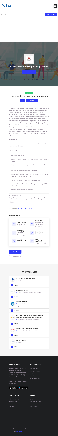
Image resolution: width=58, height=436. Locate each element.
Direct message (29, 72)
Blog (31, 399)
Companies (34, 368)
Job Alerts (33, 376)
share (15, 252)
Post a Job (51, 14)
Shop (32, 409)
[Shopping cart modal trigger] (2, 14)
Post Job (11, 406)
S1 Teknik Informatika (25, 208)
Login (32, 100)
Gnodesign (19, 431)
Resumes (12, 409)
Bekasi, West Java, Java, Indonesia (39, 225)
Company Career (35, 401)
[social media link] (48, 427)
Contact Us (34, 404)
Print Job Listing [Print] (15, 256)
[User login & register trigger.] (5, 14)
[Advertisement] (29, 30)
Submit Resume (35, 378)
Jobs (31, 373)
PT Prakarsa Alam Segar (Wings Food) (29, 66)
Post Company (13, 404)
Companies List (35, 371)
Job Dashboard (14, 399)
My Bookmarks (13, 401)
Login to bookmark (22, 100)
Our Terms (33, 406)
